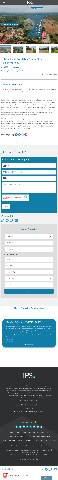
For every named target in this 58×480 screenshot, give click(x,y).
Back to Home (50, 440)
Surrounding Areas (11, 254)
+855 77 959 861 (14, 152)
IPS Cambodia (15, 446)
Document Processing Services (39, 436)
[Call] (11, 220)
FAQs (20, 440)
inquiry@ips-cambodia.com (35, 411)
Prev (2, 25)
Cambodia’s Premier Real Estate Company (33, 446)
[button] (4, 3)
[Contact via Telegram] (7, 220)
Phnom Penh (48, 388)
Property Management (16, 436)
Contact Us (38, 440)
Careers (28, 440)
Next (55, 25)
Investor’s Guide (9, 440)
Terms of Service (24, 459)
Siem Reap (13, 391)
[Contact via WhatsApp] (2, 220)
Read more (9, 337)
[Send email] (16, 220)
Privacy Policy (34, 459)
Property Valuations (40, 433)
